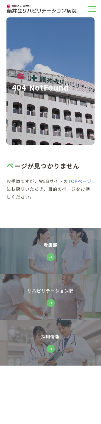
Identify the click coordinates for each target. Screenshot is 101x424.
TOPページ (80, 181)
